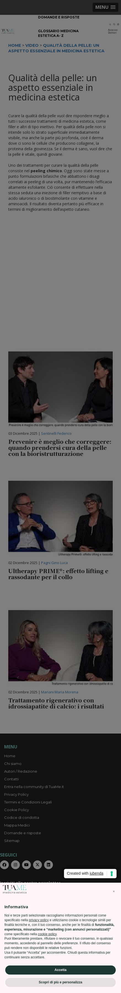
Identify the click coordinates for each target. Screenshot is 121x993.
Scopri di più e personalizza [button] (60, 982)
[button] (113, 891)
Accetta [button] (60, 970)
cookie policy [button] (47, 934)
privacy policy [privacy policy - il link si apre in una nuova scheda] (39, 920)
